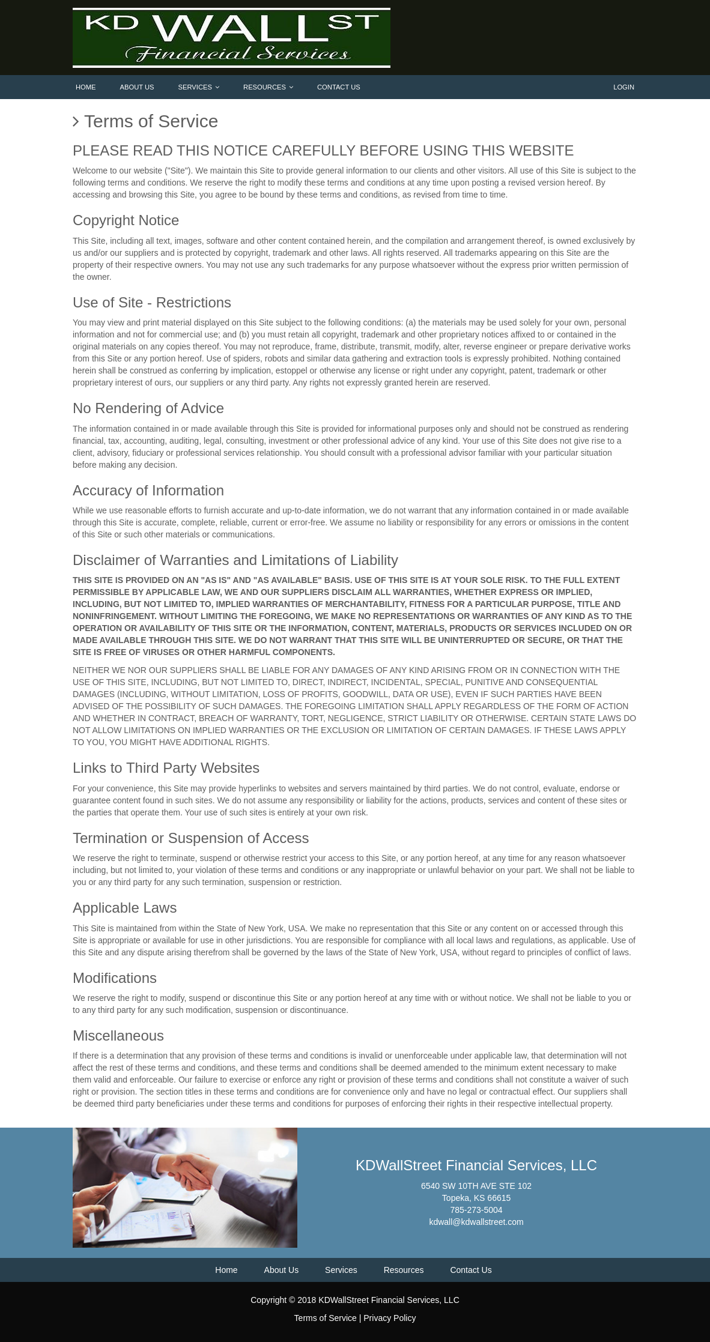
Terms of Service (325, 1318)
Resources (268, 87)
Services (198, 87)
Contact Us (338, 87)
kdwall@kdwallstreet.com (476, 1222)
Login (623, 87)
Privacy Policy (389, 1318)
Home (86, 87)
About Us (137, 87)
